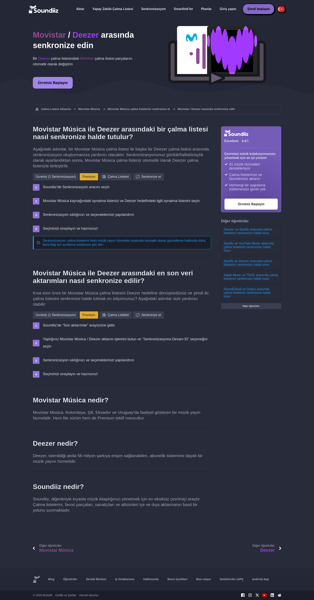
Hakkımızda (151, 579)
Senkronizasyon (153, 9)
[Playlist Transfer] (44, 9)
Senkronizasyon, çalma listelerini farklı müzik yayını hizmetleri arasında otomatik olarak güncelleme (113, 240)
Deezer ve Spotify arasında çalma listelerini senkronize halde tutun (248, 231)
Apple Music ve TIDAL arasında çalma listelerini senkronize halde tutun (251, 276)
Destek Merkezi (96, 579)
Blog (51, 579)
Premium (89, 176)
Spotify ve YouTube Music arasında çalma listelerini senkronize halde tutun (249, 247)
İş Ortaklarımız (125, 579)
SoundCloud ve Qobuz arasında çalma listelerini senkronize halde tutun (247, 292)
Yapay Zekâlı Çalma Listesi (112, 9)
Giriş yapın (228, 9)
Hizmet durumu (88, 595)
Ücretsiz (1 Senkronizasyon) (56, 176)
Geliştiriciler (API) (231, 579)
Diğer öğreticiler (251, 306)
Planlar (206, 9)
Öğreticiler (70, 579)
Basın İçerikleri (177, 579)
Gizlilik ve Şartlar (65, 595)
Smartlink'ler (183, 9)
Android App (260, 579)
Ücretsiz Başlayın (53, 83)
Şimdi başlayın (258, 9)
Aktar (80, 9)
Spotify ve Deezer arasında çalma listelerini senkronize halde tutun (248, 262)
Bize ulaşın (203, 579)
